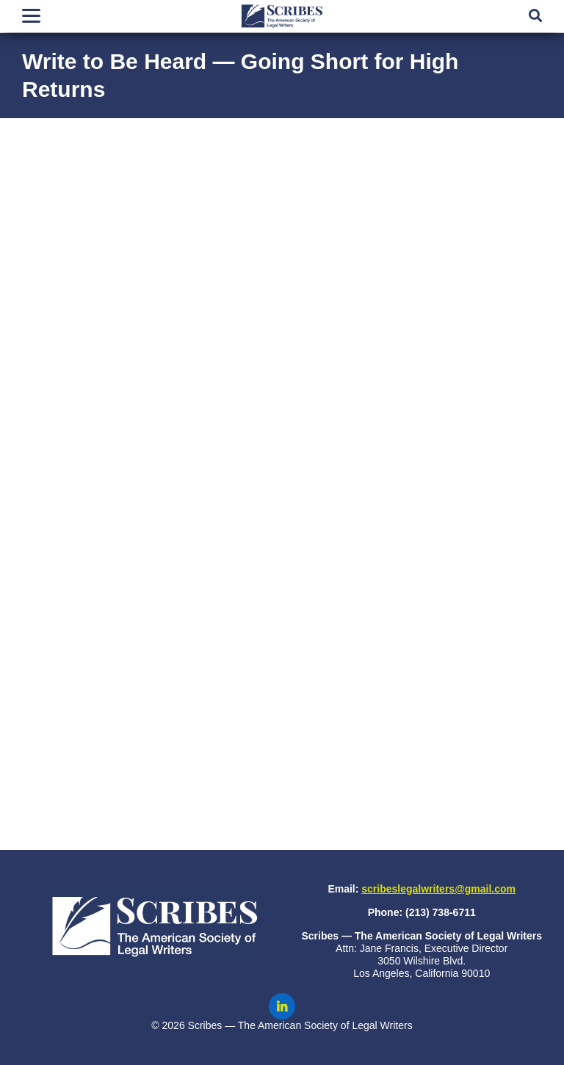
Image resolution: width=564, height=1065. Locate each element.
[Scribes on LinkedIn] (282, 1006)
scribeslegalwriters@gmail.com (438, 889)
